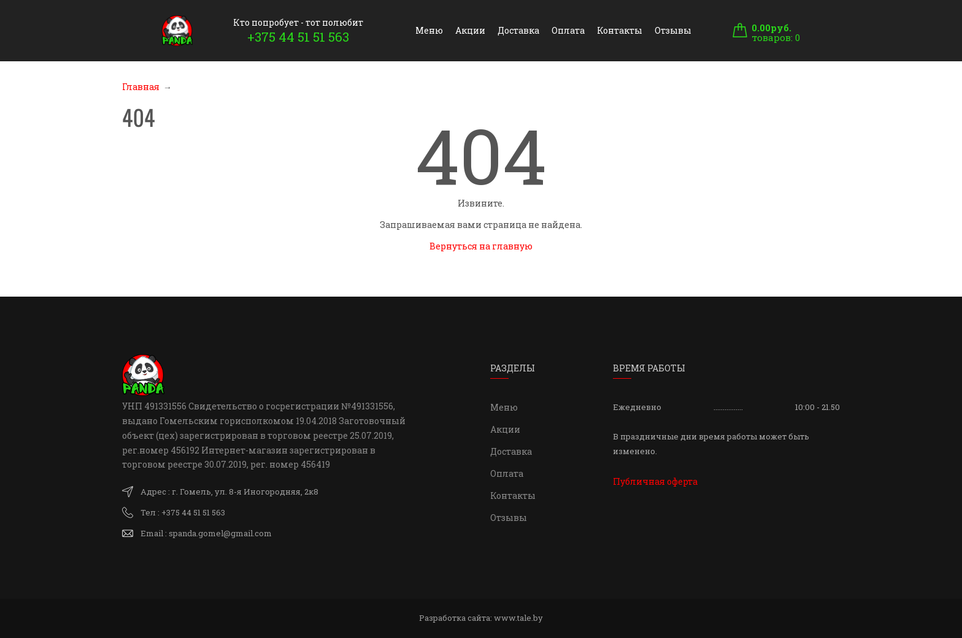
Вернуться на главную (481, 246)
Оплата (568, 30)
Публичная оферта (655, 481)
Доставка (518, 30)
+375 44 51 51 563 (298, 36)
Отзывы (673, 30)
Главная (141, 87)
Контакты (619, 30)
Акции (470, 30)
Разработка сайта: (481, 617)
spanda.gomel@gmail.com (220, 533)
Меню (429, 30)
